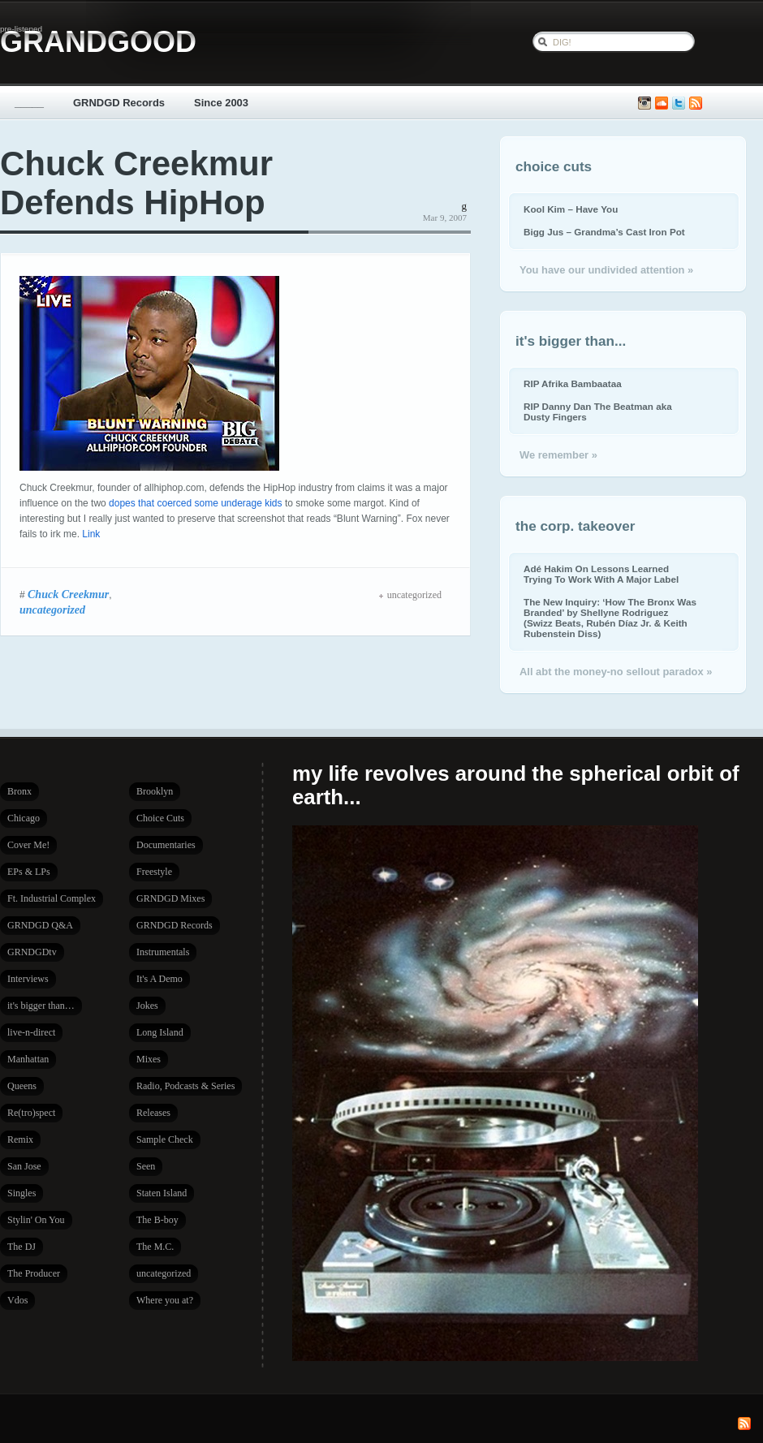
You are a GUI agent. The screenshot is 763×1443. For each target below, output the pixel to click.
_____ (29, 103)
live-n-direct (31, 1032)
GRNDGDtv (32, 952)
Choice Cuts (160, 818)
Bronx (19, 791)
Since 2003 (221, 103)
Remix (20, 1139)
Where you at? (164, 1300)
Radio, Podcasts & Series (185, 1086)
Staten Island (161, 1193)
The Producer (33, 1273)
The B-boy (157, 1219)
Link (91, 534)
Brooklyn (154, 791)
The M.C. (155, 1246)
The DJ (21, 1246)
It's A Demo (159, 978)
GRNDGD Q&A (40, 925)
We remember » (558, 455)
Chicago (23, 818)
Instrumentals (162, 952)
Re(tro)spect (31, 1112)
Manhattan (28, 1059)
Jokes (147, 1005)
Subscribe (695, 103)
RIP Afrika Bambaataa (573, 383)
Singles (21, 1193)
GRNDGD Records (119, 103)
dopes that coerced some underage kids (195, 503)
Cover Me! (28, 845)
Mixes (148, 1059)
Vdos (17, 1300)
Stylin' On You (36, 1219)
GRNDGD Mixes (170, 898)
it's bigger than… (41, 1005)
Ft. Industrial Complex (51, 898)
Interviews (28, 978)
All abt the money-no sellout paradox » (615, 672)
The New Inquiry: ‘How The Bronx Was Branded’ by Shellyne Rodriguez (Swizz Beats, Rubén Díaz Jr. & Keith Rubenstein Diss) (610, 618)
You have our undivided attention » (606, 270)
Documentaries (166, 845)
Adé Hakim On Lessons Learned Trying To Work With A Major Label (601, 573)
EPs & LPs (28, 871)
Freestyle (154, 871)
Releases (153, 1112)
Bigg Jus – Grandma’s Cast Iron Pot (604, 231)
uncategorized (52, 609)
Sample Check (164, 1139)
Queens (22, 1086)
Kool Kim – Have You (571, 209)
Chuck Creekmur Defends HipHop (136, 183)
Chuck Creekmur (68, 594)
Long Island (159, 1032)
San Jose (24, 1166)
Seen (145, 1166)
